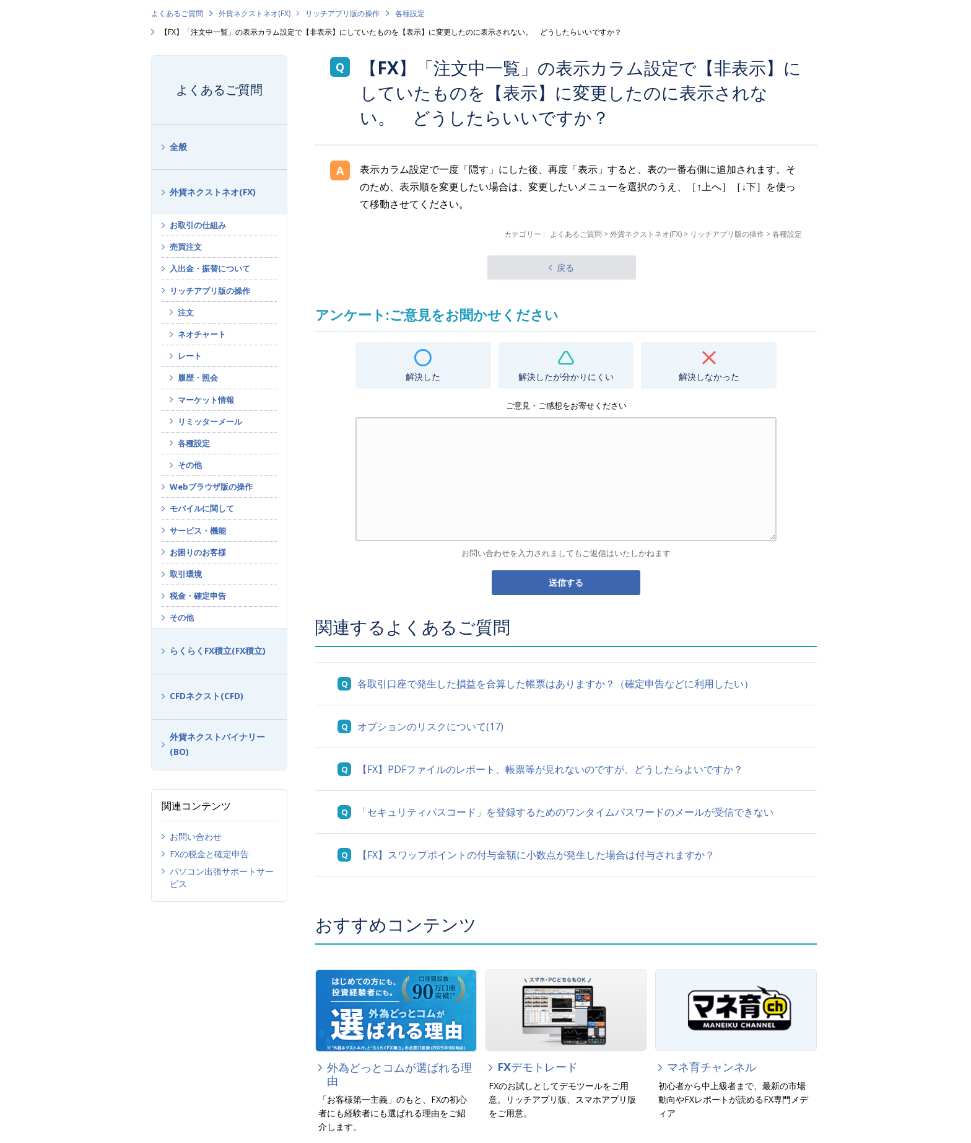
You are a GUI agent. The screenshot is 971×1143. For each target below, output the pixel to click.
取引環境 (186, 574)
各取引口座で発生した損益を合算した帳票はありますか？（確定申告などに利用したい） (555, 684)
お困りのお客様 (198, 552)
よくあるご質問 (177, 13)
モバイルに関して (202, 508)
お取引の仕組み (198, 225)
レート (190, 355)
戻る (565, 267)
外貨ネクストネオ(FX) (254, 13)
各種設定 (410, 13)
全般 (178, 146)
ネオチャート (202, 334)
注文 (186, 312)
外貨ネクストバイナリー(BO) (217, 744)
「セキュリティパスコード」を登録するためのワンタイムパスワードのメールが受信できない (565, 812)
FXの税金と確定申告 (209, 854)
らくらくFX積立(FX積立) (218, 650)
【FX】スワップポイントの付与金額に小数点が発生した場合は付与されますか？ (536, 855)
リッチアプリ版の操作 (342, 13)
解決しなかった (709, 376)
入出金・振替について (210, 268)
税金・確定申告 (198, 595)
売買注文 (186, 246)
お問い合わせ (196, 836)
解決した (423, 376)
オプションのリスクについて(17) (430, 726)
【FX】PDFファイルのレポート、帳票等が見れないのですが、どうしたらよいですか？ (550, 769)
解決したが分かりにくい (566, 376)
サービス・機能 (198, 530)
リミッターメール (210, 421)
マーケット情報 (206, 399)
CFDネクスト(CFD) (206, 696)
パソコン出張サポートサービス (222, 877)
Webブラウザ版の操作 (211, 486)
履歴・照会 (198, 377)
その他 (190, 464)
